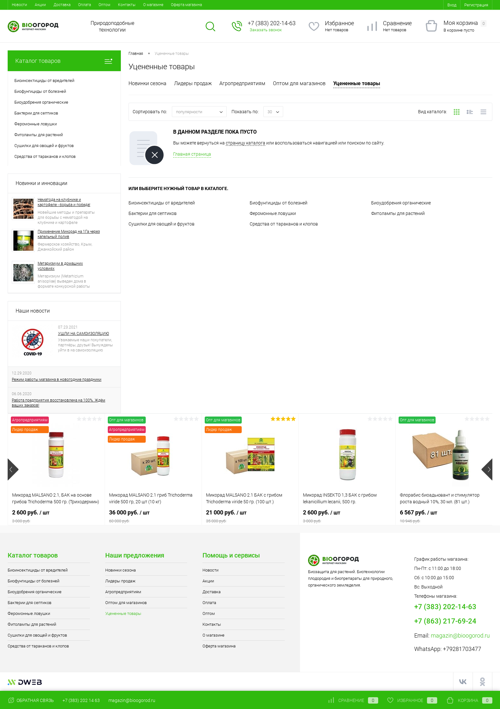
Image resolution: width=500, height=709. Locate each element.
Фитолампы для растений (398, 213)
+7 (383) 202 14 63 (81, 700)
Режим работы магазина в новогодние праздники (56, 379)
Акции (40, 5)
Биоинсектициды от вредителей (162, 202)
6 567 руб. (444, 516)
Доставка (62, 5)
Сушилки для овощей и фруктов (162, 223)
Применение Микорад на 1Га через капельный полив (69, 234)
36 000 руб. (153, 516)
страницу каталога (245, 142)
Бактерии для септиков (153, 213)
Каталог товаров (64, 60)
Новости (19, 5)
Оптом (104, 5)
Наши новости (33, 311)
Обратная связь (31, 700)
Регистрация (476, 5)
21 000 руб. (250, 516)
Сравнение (397, 23)
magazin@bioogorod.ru (460, 635)
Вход (451, 5)
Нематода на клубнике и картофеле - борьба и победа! (64, 202)
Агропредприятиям (242, 83)
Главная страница (192, 154)
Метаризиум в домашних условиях (60, 266)
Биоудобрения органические (401, 202)
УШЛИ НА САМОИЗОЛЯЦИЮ (83, 333)
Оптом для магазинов (299, 83)
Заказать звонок (266, 29)
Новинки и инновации (41, 183)
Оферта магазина (186, 5)
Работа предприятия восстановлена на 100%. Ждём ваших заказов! (58, 403)
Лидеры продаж (193, 83)
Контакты (127, 5)
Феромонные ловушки (273, 213)
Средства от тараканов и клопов (284, 223)
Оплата (84, 5)
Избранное (339, 23)
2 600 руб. (56, 516)
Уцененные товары (356, 83)
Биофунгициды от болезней (278, 202)
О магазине (153, 5)
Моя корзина (465, 23)
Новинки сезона (147, 83)
